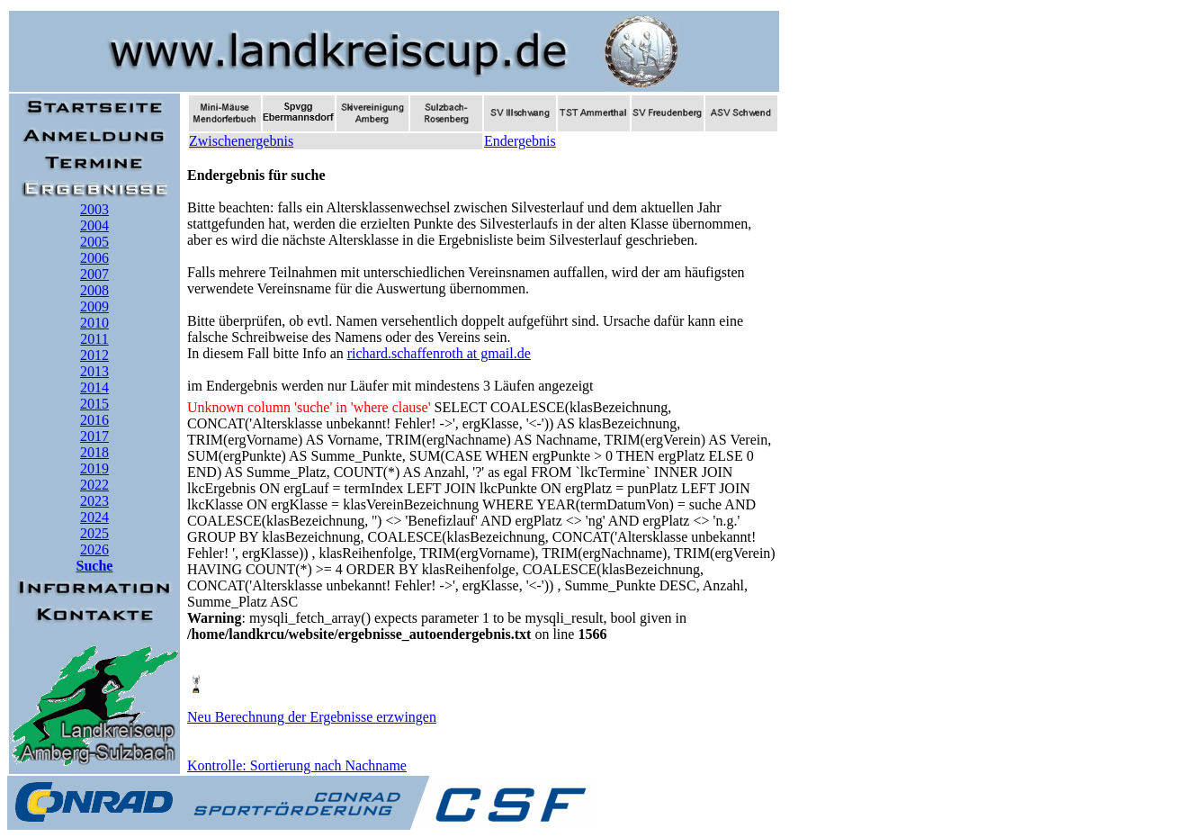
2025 (94, 533)
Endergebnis (520, 140)
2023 (94, 500)
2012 (94, 355)
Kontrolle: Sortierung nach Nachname (297, 765)
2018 (94, 452)
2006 (94, 258)
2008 (94, 290)
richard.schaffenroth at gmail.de (439, 353)
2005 (94, 241)
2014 (94, 387)
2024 (94, 517)
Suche (94, 565)
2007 (94, 274)
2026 (94, 549)
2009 (94, 306)
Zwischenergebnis (241, 140)
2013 (94, 371)
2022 (94, 484)
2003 (94, 209)
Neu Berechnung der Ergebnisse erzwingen (311, 716)
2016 (94, 420)
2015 (94, 403)
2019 (94, 468)
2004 (94, 225)
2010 (94, 322)
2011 (94, 338)
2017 (94, 436)
